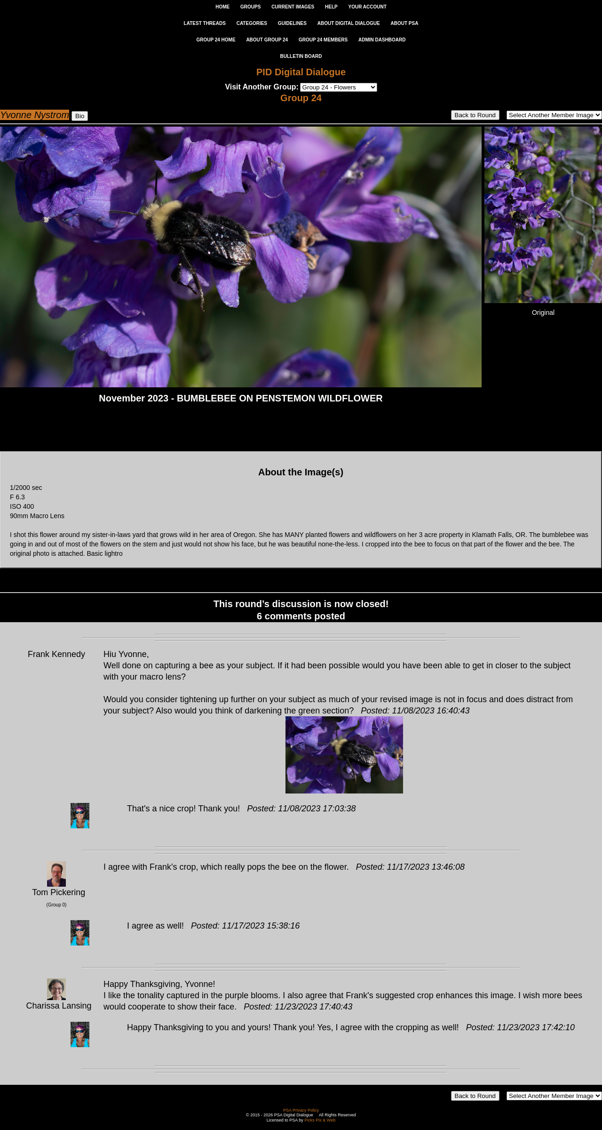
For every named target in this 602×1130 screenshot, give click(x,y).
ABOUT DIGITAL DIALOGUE (348, 23)
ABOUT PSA (404, 23)
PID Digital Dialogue (301, 72)
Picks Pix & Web (319, 1120)
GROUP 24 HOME (215, 39)
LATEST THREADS (205, 23)
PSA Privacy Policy (301, 1110)
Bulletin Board (301, 56)
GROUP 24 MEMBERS (323, 39)
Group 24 (301, 98)
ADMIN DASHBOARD (382, 39)
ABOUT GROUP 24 (267, 39)
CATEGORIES (252, 23)
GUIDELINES (292, 23)
